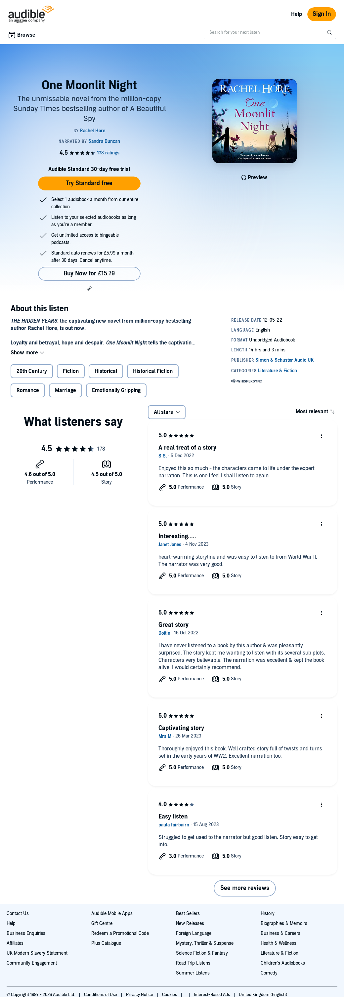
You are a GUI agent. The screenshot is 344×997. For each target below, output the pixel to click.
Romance (28, 390)
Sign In (322, 14)
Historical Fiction (153, 371)
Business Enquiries (26, 933)
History (268, 913)
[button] (89, 288)
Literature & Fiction (279, 953)
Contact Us (18, 913)
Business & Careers (280, 933)
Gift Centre (101, 923)
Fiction (71, 371)
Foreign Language (193, 933)
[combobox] (270, 32)
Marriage (65, 390)
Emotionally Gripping (116, 390)
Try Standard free (89, 183)
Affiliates (15, 943)
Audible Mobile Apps (112, 913)
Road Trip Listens (193, 963)
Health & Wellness (278, 943)
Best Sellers (188, 913)
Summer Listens (193, 973)
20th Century (32, 371)
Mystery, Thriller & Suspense (205, 943)
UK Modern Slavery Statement (37, 953)
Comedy (269, 973)
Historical (106, 371)
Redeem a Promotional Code (120, 933)
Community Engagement (32, 963)
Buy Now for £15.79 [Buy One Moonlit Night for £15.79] (89, 273)
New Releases (190, 923)
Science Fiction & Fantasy (202, 953)
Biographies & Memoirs (284, 923)
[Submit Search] (330, 32)
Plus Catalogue (106, 943)
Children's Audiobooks (283, 963)
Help (296, 14)
